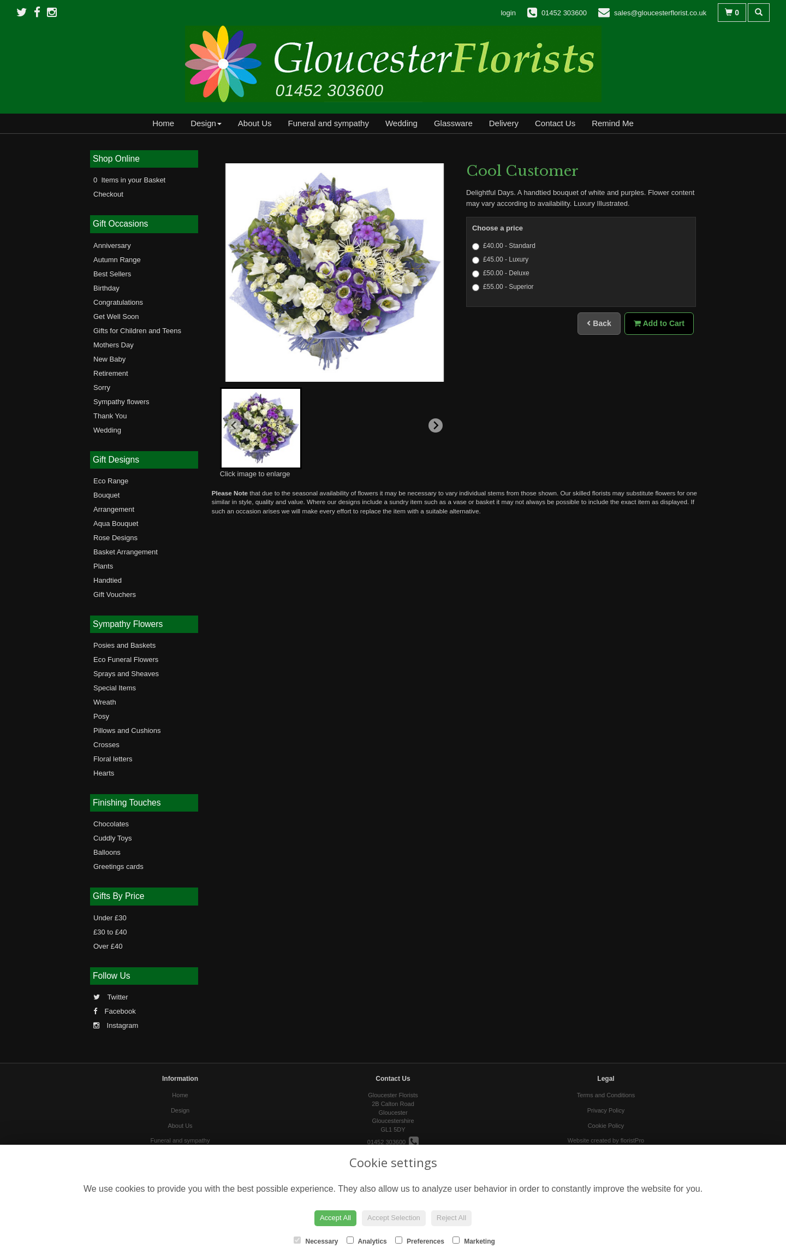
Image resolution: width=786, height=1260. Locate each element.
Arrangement (113, 509)
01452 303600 (393, 1142)
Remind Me (613, 123)
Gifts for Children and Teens (137, 331)
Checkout (108, 194)
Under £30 (110, 918)
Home (163, 123)
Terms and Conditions (606, 1095)
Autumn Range (117, 260)
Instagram (115, 1025)
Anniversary (112, 245)
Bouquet (106, 495)
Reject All (451, 1218)
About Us (255, 123)
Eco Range (110, 481)
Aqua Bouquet (115, 523)
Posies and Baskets (124, 645)
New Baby (109, 359)
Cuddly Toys (112, 838)
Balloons (107, 852)
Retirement (110, 373)
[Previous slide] (234, 425)
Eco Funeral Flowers (125, 659)
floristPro (632, 1140)
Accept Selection (393, 1218)
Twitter (110, 997)
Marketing (473, 1241)
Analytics (367, 1241)
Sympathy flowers (121, 402)
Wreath (104, 702)
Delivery (504, 123)
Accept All (335, 1218)
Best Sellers (112, 274)
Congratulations (118, 302)
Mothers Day (113, 345)
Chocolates (111, 824)
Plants (103, 566)
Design (206, 123)
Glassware (453, 123)
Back (599, 323)
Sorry (101, 387)
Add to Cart (659, 323)
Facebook (114, 1011)
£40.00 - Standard (503, 246)
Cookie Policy (606, 1125)
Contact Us (555, 123)
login (508, 13)
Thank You (110, 416)
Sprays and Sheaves (126, 674)
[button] (261, 428)
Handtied (107, 580)
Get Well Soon (116, 316)
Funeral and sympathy (328, 123)
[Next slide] (435, 425)
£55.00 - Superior (503, 287)
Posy (101, 716)
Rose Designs (115, 538)
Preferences (419, 1241)
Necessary (316, 1241)
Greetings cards (118, 866)
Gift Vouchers (114, 594)
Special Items (114, 688)
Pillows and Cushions (127, 730)
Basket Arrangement (125, 552)
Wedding (401, 123)
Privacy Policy (605, 1110)
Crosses (106, 745)
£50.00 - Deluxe (500, 273)
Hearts (103, 773)
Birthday (106, 288)
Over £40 (107, 946)
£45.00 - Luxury (500, 260)
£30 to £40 (110, 932)
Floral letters (113, 759)
